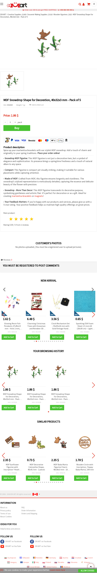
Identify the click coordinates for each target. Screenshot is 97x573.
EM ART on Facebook (11, 542)
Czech (89, 558)
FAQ (23, 507)
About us (3, 507)
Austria (63, 558)
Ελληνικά (24, 557)
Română (37, 557)
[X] (1, 569)
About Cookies (6, 516)
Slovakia (59, 562)
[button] (34, 341)
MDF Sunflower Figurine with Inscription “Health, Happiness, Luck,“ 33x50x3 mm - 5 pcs (12, 467)
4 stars (26, 219)
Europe (24, 562)
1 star (11, 219)
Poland (46, 562)
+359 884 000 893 (66, 10)
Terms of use (5, 513)
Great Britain (33, 567)
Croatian (76, 558)
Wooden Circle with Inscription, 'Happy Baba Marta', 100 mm (85, 467)
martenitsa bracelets (21, 196)
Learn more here (58, 569)
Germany (51, 558)
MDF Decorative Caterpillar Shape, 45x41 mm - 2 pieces (36, 467)
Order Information (28, 510)
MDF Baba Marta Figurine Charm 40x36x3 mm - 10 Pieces (60, 467)
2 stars (16, 219)
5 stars (31, 219)
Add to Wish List (36, 105)
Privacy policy (5, 510)
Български (10, 557)
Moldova (65, 567)
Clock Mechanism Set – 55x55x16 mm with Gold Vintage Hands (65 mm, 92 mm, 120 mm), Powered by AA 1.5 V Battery (85, 326)
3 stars (21, 219)
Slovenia (72, 562)
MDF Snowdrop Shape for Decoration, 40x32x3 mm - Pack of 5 (12, 397)
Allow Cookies (87, 570)
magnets (38, 196)
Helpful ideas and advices (10, 529)
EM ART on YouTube (10, 546)
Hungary (12, 562)
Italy (35, 562)
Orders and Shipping (29, 513)
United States (50, 567)
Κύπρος (85, 562)
